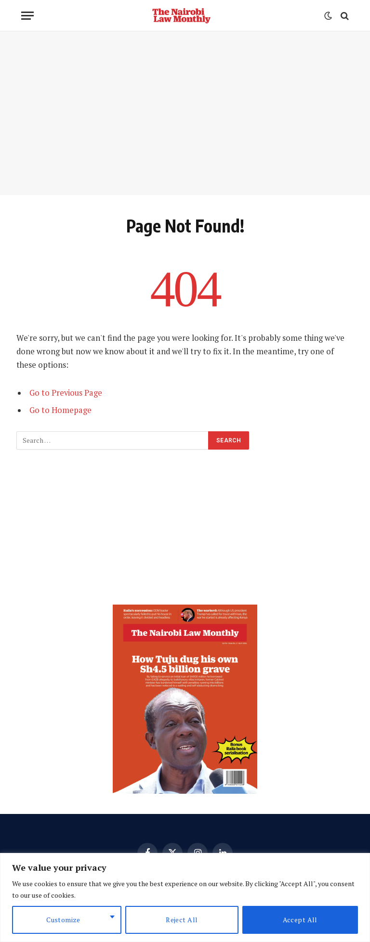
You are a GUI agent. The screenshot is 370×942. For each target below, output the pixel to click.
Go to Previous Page (65, 392)
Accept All (300, 919)
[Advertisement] (185, 113)
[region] (185, 897)
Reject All (182, 919)
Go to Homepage (60, 410)
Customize (63, 919)
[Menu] (27, 15)
